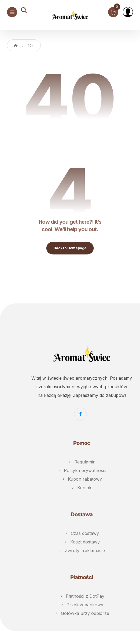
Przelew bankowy (81, 604)
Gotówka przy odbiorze (81, 613)
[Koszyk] (113, 11)
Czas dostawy (81, 533)
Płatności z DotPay (81, 596)
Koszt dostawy (82, 542)
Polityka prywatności (81, 470)
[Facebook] (80, 414)
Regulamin (81, 462)
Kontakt (82, 487)
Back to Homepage (70, 248)
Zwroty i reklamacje (81, 550)
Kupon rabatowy (81, 479)
